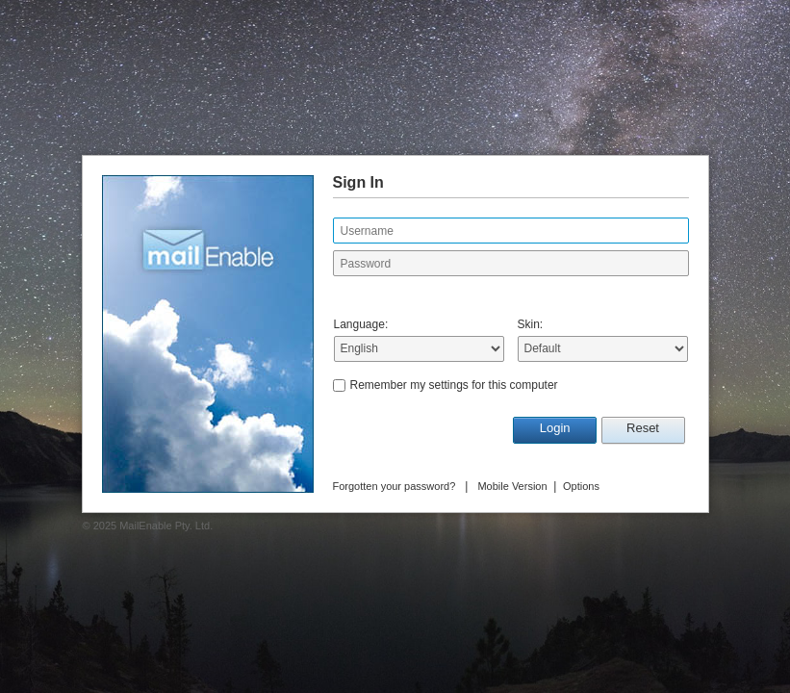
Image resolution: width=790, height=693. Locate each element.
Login (555, 428)
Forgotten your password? (394, 486)
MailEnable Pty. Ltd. (166, 525)
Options (581, 486)
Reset (642, 428)
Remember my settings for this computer (454, 385)
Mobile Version (512, 486)
